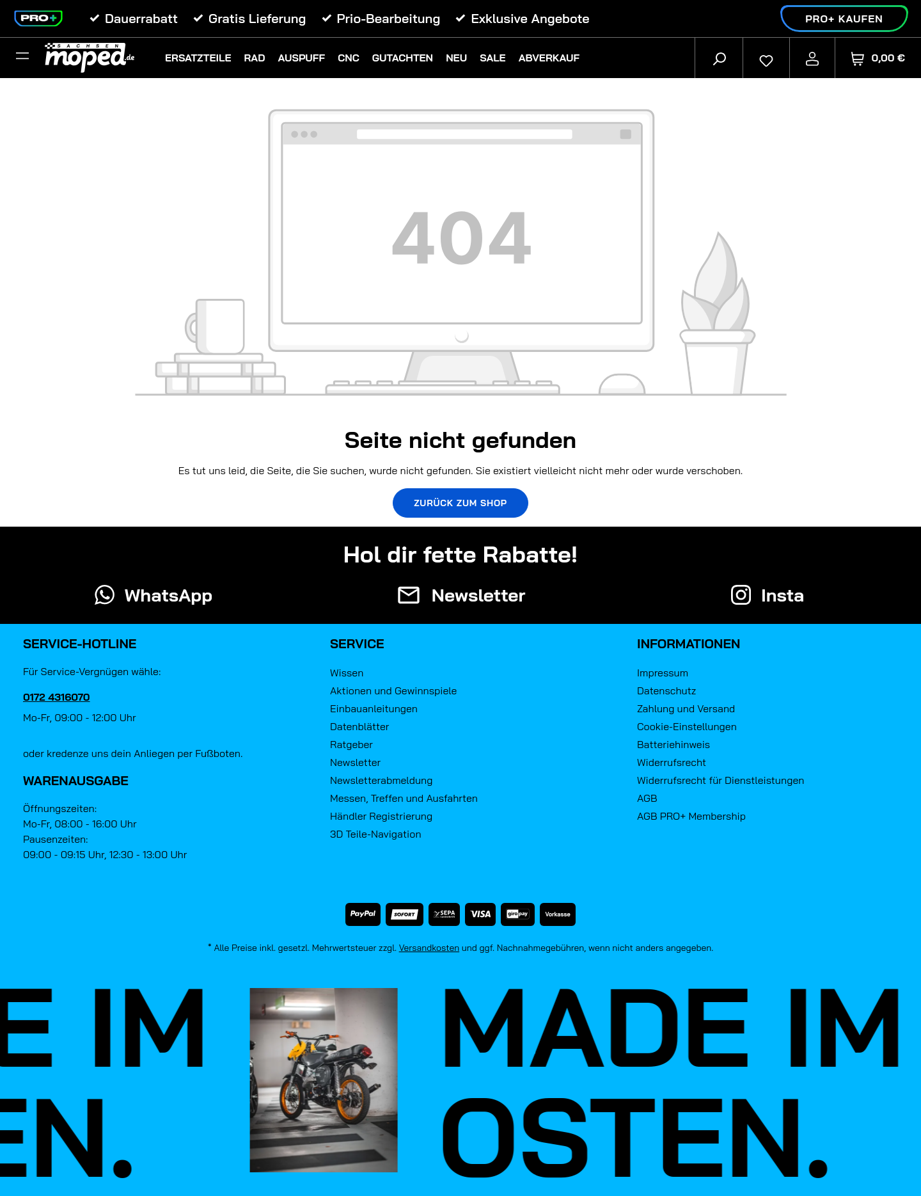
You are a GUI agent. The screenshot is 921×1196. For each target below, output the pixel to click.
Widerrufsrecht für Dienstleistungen (720, 780)
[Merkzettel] (766, 57)
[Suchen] (719, 57)
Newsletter (355, 762)
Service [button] (357, 643)
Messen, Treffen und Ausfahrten (404, 798)
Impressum (662, 672)
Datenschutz (666, 690)
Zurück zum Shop (460, 503)
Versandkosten (429, 947)
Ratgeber (351, 744)
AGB (647, 798)
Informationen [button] (688, 643)
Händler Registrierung (381, 815)
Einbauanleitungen (374, 708)
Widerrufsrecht (671, 762)
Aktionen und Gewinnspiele (393, 690)
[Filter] (22, 57)
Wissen (346, 672)
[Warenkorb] (878, 58)
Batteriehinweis (673, 744)
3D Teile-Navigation (375, 833)
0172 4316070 (56, 696)
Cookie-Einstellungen (687, 726)
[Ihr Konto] (812, 57)
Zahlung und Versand (686, 708)
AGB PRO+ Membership (691, 815)
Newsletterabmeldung (381, 780)
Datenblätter (359, 726)
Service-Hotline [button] (79, 643)
